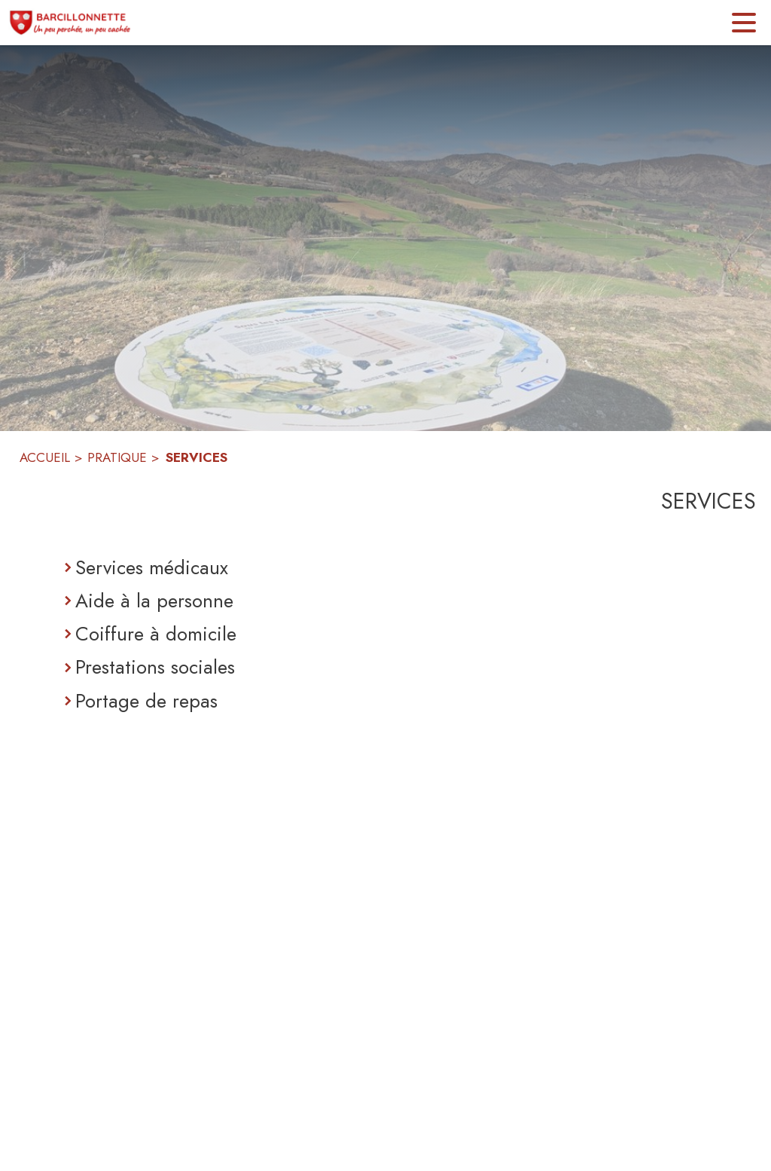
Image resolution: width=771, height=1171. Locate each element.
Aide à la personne (154, 600)
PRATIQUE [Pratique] (117, 457)
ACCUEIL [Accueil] (45, 457)
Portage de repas (146, 701)
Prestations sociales (155, 667)
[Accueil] (70, 23)
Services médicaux (151, 567)
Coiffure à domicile (155, 634)
